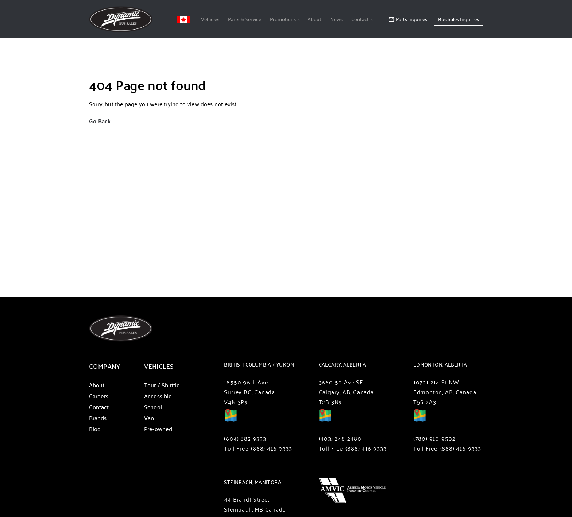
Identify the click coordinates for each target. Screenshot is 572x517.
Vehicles (210, 19)
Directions (230, 420)
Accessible (158, 396)
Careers (99, 396)
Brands (98, 418)
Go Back (100, 121)
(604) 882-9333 (245, 438)
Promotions (283, 19)
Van (149, 418)
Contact (360, 19)
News (336, 19)
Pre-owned (158, 429)
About (314, 19)
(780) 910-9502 (434, 438)
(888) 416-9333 (271, 448)
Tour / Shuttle (162, 385)
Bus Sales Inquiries (458, 19)
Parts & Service (244, 19)
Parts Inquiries (408, 19)
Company (104, 366)
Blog (95, 429)
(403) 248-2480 (340, 438)
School (153, 407)
